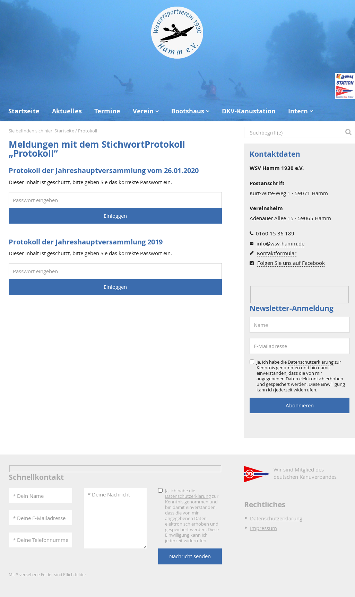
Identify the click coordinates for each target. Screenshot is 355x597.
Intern (298, 111)
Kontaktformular (276, 253)
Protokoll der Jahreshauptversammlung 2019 (86, 241)
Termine (107, 111)
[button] (349, 132)
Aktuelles (67, 111)
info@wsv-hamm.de (280, 243)
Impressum (263, 528)
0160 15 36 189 (275, 233)
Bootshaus (187, 111)
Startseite (24, 111)
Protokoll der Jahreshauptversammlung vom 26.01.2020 (104, 170)
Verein (143, 111)
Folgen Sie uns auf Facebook (291, 262)
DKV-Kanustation (249, 111)
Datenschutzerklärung (311, 362)
